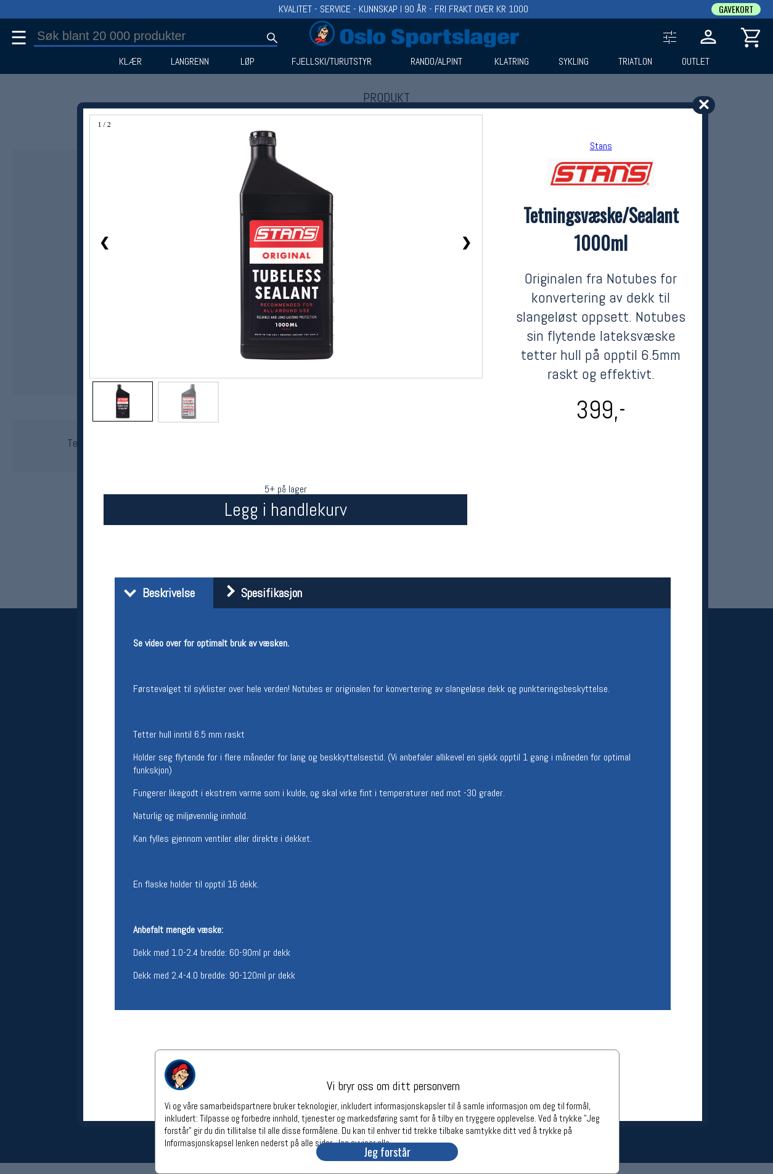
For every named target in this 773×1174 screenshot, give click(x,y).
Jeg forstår (387, 1152)
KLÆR (130, 61)
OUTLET (696, 61)
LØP (247, 61)
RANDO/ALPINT (436, 61)
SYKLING (573, 61)
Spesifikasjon (259, 593)
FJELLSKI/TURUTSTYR (332, 61)
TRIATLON (635, 61)
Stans (601, 145)
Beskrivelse (156, 593)
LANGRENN (190, 61)
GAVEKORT (736, 9)
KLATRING (511, 61)
